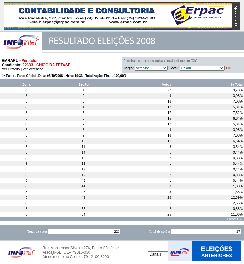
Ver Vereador (33, 69)
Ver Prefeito (11, 69)
